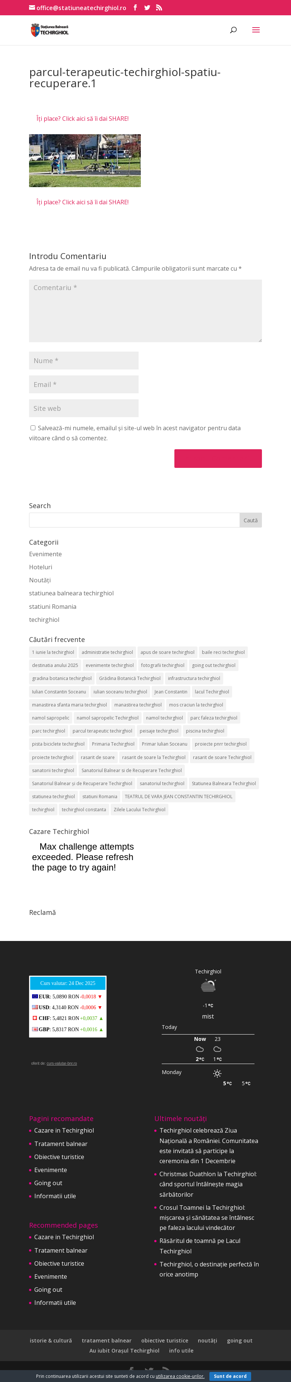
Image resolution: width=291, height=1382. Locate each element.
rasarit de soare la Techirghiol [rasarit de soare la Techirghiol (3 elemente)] (154, 757)
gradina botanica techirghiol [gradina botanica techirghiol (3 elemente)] (62, 678)
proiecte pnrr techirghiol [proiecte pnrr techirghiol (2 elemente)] (221, 744)
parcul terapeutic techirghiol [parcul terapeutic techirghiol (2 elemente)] (102, 731)
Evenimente (45, 554)
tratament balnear (107, 1340)
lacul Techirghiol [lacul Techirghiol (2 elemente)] (212, 692)
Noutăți (40, 580)
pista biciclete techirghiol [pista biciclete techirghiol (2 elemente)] (58, 744)
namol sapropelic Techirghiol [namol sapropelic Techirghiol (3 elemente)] (108, 718)
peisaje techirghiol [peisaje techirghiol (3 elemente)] (159, 731)
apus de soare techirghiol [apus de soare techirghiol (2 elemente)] (167, 652)
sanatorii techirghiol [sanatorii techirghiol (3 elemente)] (53, 770)
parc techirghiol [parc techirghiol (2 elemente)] (48, 731)
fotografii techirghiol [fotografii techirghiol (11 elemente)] (162, 665)
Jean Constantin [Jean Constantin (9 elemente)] (171, 692)
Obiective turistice (59, 1157)
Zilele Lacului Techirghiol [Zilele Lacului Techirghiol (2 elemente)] (139, 809)
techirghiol (44, 620)
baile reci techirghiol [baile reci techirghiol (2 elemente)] (223, 652)
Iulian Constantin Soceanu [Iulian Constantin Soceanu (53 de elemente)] (59, 692)
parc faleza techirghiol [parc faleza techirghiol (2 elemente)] (213, 718)
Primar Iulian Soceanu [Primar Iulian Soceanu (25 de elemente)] (164, 744)
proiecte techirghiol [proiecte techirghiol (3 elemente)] (52, 757)
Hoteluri (40, 567)
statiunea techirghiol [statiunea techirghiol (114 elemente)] (53, 796)
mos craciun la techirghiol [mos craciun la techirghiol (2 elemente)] (196, 705)
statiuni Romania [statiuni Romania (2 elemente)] (99, 796)
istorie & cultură (51, 1340)
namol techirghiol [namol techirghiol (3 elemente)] (164, 718)
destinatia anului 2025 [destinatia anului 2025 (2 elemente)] (55, 665)
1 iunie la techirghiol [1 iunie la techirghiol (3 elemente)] (53, 652)
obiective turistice (164, 1340)
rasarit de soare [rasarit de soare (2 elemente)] (98, 757)
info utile (181, 1350)
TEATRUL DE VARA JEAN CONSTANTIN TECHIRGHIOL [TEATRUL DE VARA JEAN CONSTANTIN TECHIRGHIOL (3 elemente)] (179, 796)
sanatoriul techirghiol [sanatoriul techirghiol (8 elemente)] (162, 783)
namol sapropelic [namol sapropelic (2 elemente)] (50, 718)
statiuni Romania (52, 606)
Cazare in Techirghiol (64, 1130)
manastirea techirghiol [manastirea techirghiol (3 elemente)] (138, 705)
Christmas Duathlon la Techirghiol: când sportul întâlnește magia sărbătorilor (208, 1184)
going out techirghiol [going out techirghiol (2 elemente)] (213, 665)
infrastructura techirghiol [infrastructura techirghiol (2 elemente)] (194, 678)
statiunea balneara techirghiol (71, 593)
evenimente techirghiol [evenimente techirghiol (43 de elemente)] (110, 665)
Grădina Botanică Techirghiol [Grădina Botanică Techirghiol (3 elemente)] (130, 678)
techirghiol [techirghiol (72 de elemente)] (43, 809)
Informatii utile (55, 1196)
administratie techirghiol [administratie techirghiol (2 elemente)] (107, 652)
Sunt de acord (230, 1376)
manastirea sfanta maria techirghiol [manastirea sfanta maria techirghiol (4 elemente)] (69, 705)
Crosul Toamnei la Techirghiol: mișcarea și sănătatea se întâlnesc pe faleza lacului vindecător (206, 1217)
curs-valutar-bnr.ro (62, 1063)
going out (240, 1340)
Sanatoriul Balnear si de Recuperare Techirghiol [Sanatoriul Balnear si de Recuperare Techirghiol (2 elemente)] (132, 770)
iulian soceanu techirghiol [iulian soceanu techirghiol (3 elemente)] (120, 692)
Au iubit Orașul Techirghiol (124, 1350)
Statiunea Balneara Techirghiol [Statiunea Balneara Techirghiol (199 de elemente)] (224, 783)
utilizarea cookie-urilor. (180, 1376)
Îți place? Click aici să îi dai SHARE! (83, 118)
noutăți (207, 1340)
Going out (48, 1183)
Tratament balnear (61, 1144)
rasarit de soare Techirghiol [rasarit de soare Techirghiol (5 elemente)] (222, 757)
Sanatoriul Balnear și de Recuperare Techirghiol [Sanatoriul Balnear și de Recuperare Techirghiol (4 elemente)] (82, 783)
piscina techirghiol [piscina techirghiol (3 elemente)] (205, 731)
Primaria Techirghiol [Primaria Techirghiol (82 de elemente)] (113, 744)
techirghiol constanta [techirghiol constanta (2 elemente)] (84, 809)
